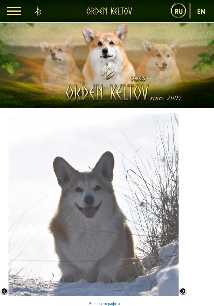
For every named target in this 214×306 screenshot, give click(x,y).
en (201, 11)
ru (179, 11)
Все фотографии (104, 303)
